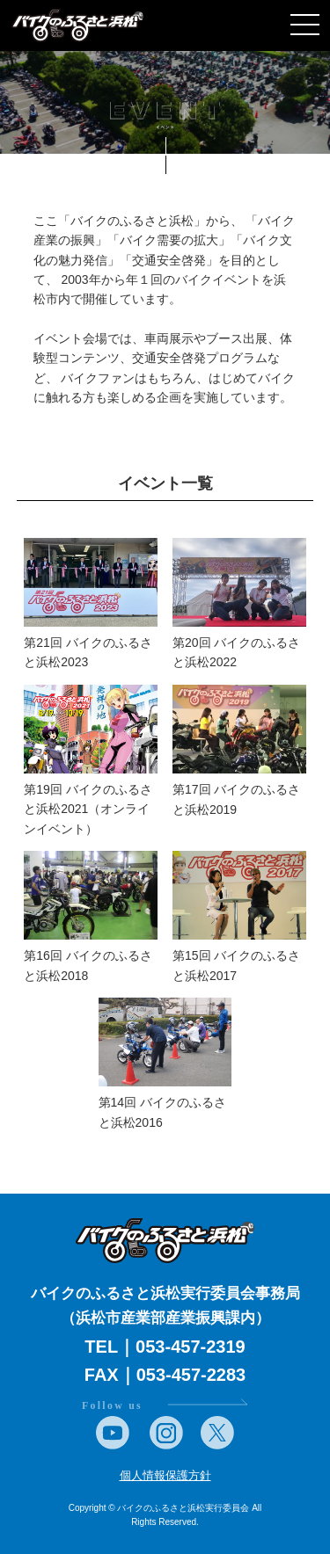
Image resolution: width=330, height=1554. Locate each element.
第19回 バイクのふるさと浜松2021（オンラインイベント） (87, 809)
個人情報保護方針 (165, 1475)
